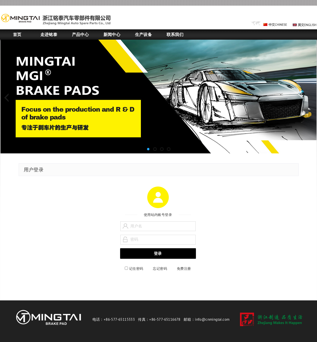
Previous (7, 98)
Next (309, 98)
